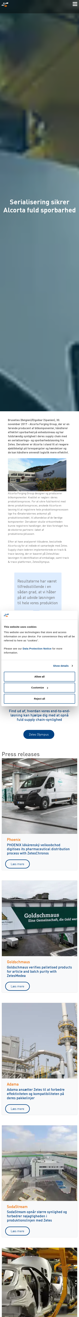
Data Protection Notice (37, 648)
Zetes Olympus (39, 734)
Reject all (39, 698)
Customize (39, 687)
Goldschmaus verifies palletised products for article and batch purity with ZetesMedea (39, 971)
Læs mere (17, 864)
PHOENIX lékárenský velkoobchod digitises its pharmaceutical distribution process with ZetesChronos (38, 849)
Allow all (39, 676)
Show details (61, 665)
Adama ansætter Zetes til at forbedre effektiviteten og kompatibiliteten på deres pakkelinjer (36, 1093)
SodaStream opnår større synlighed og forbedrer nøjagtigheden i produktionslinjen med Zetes (37, 1216)
